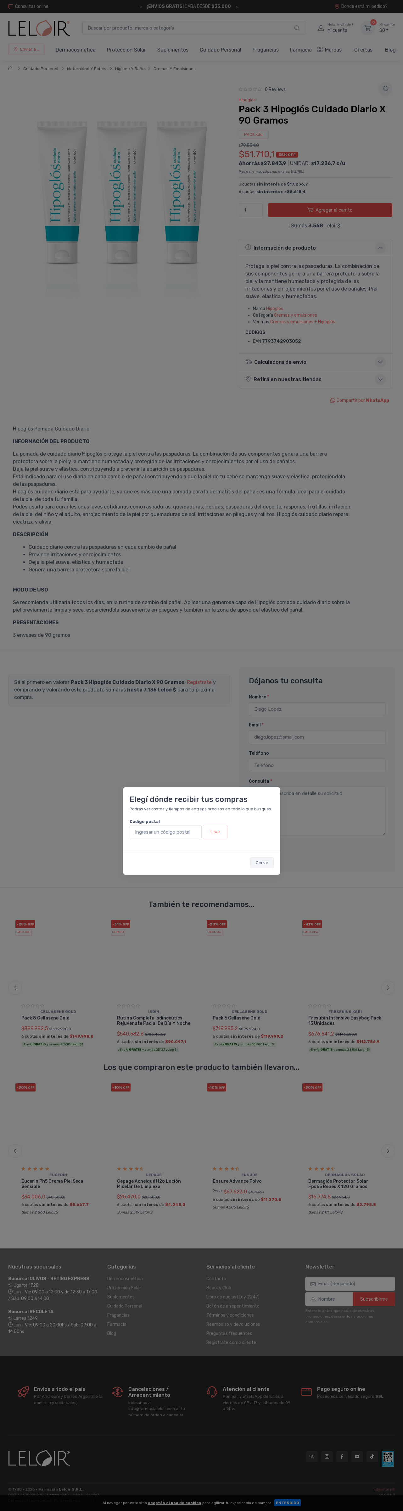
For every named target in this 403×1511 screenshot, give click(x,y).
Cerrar (262, 862)
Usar (215, 832)
